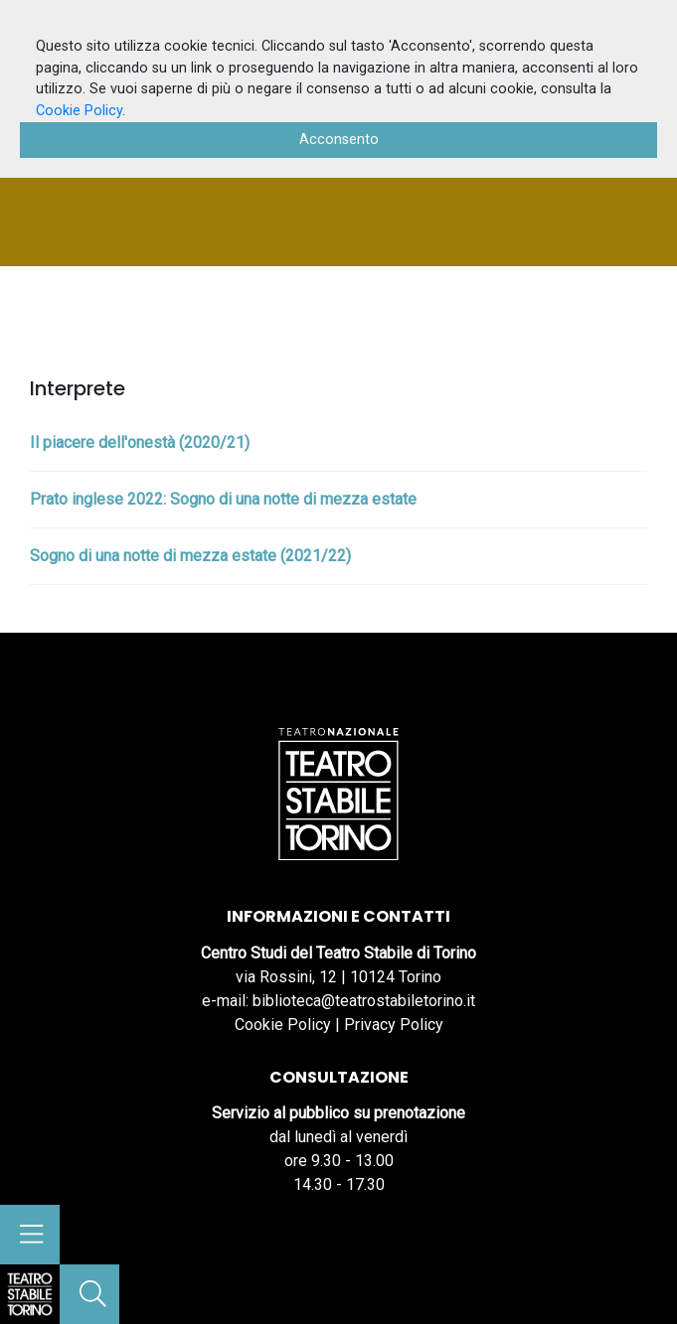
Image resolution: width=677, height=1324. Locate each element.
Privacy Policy (393, 1024)
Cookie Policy (283, 1024)
